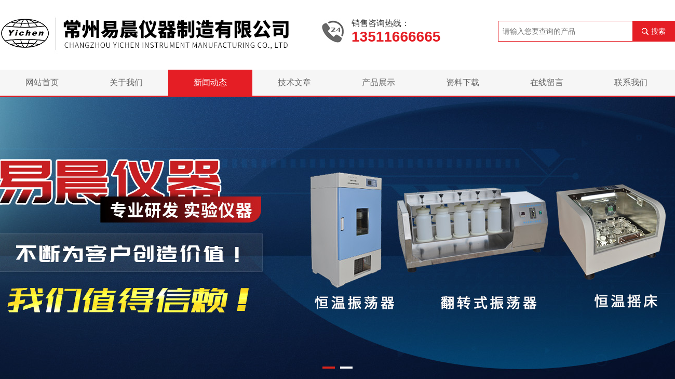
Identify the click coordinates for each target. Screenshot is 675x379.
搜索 (658, 31)
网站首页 (42, 82)
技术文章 (294, 82)
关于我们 (126, 82)
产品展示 (378, 82)
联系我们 (630, 82)
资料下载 (462, 82)
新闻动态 (210, 82)
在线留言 (546, 82)
